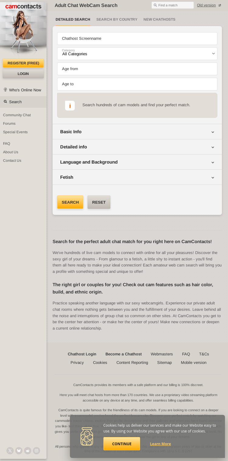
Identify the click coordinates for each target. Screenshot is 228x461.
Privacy (77, 362)
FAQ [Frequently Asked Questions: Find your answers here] (6, 143)
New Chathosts (159, 19)
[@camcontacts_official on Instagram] (36, 450)
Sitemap (164, 362)
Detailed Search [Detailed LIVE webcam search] (73, 19)
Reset (98, 202)
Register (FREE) (23, 63)
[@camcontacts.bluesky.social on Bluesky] (18, 450)
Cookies (100, 362)
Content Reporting (132, 362)
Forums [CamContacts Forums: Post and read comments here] (9, 123)
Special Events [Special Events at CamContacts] (15, 132)
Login (23, 74)
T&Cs (204, 354)
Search (15, 102)
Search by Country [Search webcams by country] (116, 19)
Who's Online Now (25, 90)
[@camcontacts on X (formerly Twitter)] (10, 450)
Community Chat (17, 115)
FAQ (186, 354)
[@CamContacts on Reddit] (27, 450)
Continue (121, 443)
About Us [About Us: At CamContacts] (10, 152)
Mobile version (193, 362)
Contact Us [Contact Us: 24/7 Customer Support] (12, 160)
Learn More (160, 443)
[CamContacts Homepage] (23, 30)
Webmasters (162, 354)
